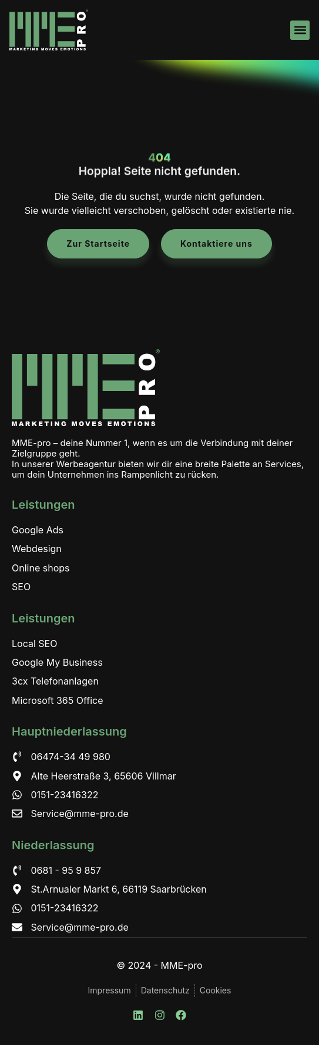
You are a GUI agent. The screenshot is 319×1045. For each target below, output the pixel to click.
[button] (300, 30)
